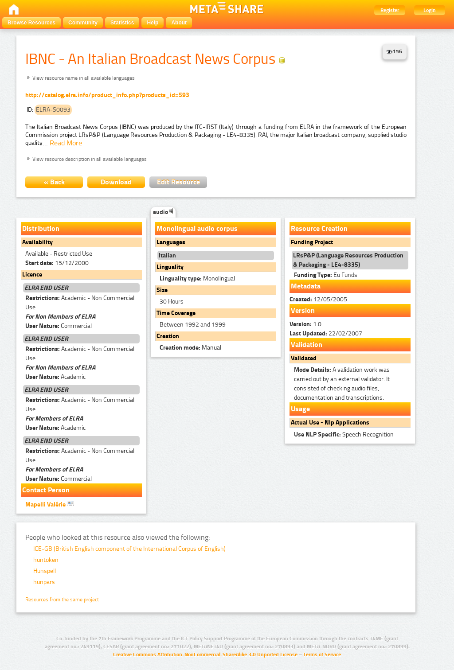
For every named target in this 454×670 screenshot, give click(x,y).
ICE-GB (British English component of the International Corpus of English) (129, 549)
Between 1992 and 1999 (193, 324)
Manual (190, 347)
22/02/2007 (326, 333)
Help (152, 22)
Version (303, 310)
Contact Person (46, 490)
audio (163, 212)
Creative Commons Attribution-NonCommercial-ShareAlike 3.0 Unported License (205, 654)
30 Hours (172, 301)
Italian (167, 255)
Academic (55, 377)
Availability (37, 242)
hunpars (44, 582)
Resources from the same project (62, 599)
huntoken (46, 560)
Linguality (170, 267)
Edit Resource (178, 182)
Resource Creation (319, 228)
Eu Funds (325, 275)
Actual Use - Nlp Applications (330, 422)
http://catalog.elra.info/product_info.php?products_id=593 (107, 95)
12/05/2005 (318, 299)
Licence (32, 274)
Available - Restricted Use (58, 253)
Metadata (306, 286)
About (179, 22)
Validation (306, 344)
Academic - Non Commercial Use (79, 302)
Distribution (40, 228)
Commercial (58, 326)
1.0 (305, 324)
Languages (171, 242)
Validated (304, 358)
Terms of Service (322, 654)
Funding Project (312, 242)
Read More (66, 143)
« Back (54, 182)
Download (116, 182)
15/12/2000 (57, 263)
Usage (300, 409)
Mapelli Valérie (49, 503)
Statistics (122, 22)
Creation (168, 336)
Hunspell (44, 571)
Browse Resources (31, 22)
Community (83, 22)
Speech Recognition (344, 434)
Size (162, 290)
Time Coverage (176, 313)
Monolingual (197, 278)
